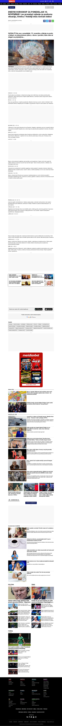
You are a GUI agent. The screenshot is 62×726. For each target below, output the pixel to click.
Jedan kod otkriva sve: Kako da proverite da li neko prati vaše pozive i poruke (40, 550)
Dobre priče (11, 682)
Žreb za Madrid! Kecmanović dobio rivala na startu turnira (47, 611)
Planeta (20, 3)
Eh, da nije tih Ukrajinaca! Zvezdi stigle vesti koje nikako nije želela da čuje (23, 671)
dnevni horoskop (17, 324)
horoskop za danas (37, 326)
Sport (29, 3)
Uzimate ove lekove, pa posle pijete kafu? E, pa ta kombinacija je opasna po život (39, 540)
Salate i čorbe (46, 682)
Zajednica (34, 702)
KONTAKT (15, 721)
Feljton (21, 682)
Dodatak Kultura (23, 702)
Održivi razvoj (35, 699)
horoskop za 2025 (29, 328)
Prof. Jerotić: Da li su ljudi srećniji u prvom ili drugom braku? (39, 461)
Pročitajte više (12, 414)
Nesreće (33, 685)
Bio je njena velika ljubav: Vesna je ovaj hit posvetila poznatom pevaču (39, 450)
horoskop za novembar (21, 326)
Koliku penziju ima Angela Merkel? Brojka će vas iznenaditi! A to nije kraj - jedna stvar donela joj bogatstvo (38, 429)
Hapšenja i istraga (35, 682)
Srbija (51, 3)
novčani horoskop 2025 (13, 330)
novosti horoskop (29, 330)
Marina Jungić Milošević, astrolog (15, 20)
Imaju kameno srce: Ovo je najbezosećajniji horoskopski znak (40, 561)
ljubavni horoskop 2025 (20, 328)
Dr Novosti (47, 3)
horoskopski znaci (46, 324)
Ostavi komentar (31, 502)
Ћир (43, 1)
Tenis (33, 584)
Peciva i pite (45, 686)
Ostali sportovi (46, 696)
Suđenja (33, 684)
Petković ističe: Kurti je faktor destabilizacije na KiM (24, 605)
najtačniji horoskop (45, 326)
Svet (21, 692)
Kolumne (10, 684)
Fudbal (10, 631)
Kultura (43, 3)
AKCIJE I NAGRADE (33, 721)
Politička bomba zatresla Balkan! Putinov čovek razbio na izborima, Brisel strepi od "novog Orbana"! (40, 403)
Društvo (4, 3)
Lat (41, 1)
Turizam (59, 3)
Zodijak (39, 324)
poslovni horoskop (12, 326)
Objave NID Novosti (50, 721)
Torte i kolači (45, 681)
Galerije (34, 712)
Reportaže (25, 3)
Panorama (35, 3)
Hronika (8, 3)
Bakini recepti (46, 684)
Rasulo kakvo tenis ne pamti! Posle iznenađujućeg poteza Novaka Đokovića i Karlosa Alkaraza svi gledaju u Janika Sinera (47, 618)
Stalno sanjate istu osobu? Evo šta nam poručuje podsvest (38, 573)
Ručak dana (45, 685)
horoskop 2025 (11, 328)
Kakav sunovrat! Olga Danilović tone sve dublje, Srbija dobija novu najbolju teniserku (47, 606)
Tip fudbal (11, 701)
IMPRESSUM (20, 721)
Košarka (45, 693)
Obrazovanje (22, 685)
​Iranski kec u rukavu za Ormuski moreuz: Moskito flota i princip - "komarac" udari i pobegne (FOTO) (40, 417)
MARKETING (26, 721)
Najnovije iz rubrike (14, 526)
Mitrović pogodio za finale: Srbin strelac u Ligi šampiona (24, 651)
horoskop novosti (22, 330)
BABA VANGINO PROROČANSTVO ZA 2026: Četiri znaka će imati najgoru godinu (15, 276)
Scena (29, 712)
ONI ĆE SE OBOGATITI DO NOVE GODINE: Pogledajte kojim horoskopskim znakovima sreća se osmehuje (37, 283)
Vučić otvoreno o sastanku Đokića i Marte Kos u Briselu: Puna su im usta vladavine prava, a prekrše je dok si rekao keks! (24, 625)
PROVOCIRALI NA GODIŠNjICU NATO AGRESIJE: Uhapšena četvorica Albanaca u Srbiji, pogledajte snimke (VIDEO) (31, 494)
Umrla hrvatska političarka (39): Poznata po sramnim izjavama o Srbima (14, 493)
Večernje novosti (29, 324)
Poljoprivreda (11, 693)
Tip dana (10, 702)
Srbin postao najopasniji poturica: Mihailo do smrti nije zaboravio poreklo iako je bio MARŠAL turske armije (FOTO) (40, 473)
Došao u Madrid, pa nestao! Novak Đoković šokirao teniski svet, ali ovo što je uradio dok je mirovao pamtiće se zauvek (47, 625)
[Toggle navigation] (53, 1)
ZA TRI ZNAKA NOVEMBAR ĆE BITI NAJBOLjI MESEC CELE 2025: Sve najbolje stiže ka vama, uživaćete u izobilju (15, 283)
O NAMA (10, 721)
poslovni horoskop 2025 (48, 328)
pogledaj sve (31, 384)
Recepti (12, 3)
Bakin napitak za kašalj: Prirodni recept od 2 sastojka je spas (40, 529)
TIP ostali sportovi (12, 703)
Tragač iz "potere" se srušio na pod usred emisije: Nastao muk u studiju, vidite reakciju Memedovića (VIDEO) (46, 494)
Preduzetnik (11, 695)
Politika (11, 584)
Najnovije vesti (40, 712)
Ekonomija (16, 3)
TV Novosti (22, 703)
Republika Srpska (23, 712)
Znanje (33, 703)
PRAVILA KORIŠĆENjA (42, 721)
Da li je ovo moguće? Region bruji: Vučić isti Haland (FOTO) (24, 658)
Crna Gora (55, 3)
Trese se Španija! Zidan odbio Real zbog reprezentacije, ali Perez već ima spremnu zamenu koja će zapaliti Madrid (24, 665)
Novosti (35, 324)
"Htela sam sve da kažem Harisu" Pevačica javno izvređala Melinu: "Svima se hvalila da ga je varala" (39, 439)
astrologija (23, 324)
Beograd (39, 3)
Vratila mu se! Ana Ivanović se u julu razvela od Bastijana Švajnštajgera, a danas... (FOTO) (42, 602)
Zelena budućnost (35, 705)
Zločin (33, 681)
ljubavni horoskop (29, 326)
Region (21, 693)
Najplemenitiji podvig (36, 693)
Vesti (1, 3)
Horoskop (10, 324)
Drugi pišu (11, 389)
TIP (31, 3)
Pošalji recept (46, 688)
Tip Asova (11, 705)
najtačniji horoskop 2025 (37, 328)
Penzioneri (22, 684)
